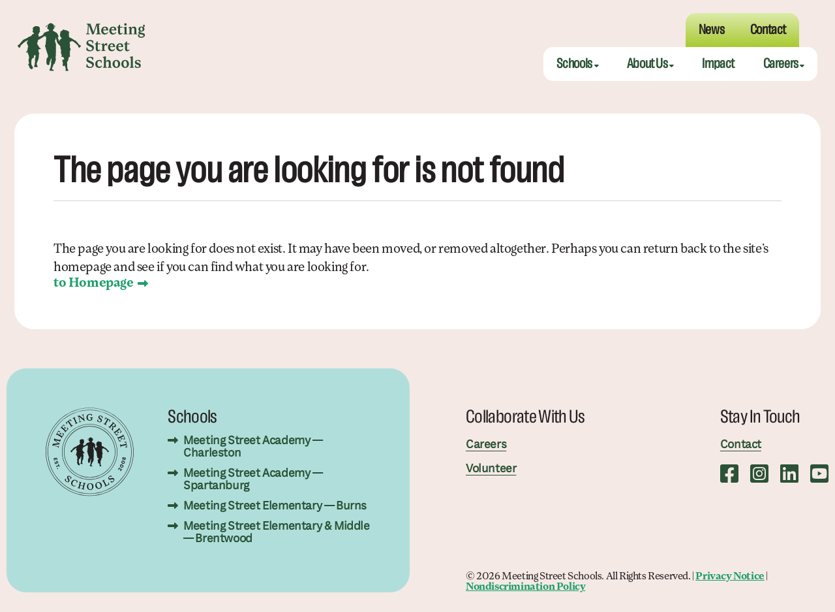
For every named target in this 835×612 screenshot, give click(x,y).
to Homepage (93, 283)
